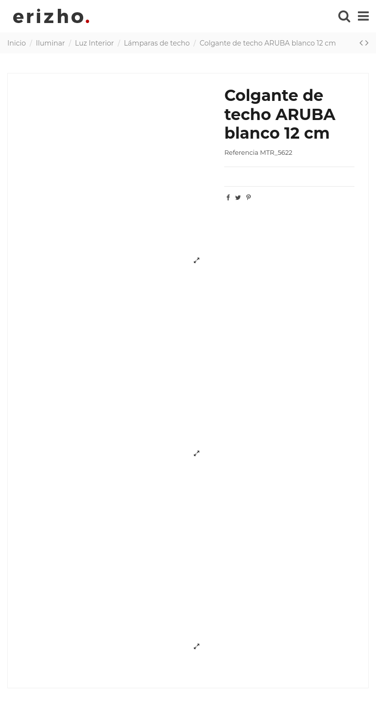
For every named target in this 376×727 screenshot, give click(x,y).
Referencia (241, 152)
